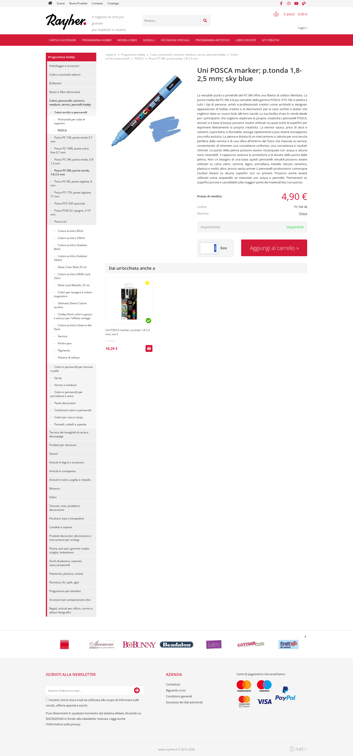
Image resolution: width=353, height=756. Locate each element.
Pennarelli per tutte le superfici (69, 121)
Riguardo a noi (176, 690)
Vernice (62, 336)
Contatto (97, 3)
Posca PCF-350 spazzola (69, 203)
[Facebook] (281, 3)
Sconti (61, 3)
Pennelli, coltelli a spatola (70, 424)
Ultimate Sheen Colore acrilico (70, 305)
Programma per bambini (65, 591)
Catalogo (113, 3)
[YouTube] (296, 3)
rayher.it (110, 55)
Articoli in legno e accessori (66, 462)
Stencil (53, 454)
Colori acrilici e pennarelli (70, 112)
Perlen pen (65, 343)
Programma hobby (97, 40)
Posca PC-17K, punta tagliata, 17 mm (70, 194)
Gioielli (149, 40)
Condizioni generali (179, 696)
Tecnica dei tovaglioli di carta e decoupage (68, 434)
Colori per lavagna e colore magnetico (73, 294)
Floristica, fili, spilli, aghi (64, 582)
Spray (58, 378)
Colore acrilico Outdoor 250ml (70, 258)
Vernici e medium (65, 385)
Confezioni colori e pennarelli (72, 410)
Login (302, 28)
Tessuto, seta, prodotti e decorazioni (64, 508)
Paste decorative (65, 403)
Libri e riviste (246, 40)
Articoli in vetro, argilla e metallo (70, 480)
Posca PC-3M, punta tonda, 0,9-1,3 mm (72, 161)
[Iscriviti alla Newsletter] (136, 690)
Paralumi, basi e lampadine (66, 518)
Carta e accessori (62, 40)
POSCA (62, 130)
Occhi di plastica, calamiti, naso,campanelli (65, 563)
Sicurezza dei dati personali (184, 702)
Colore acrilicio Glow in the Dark (73, 327)
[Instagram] (289, 3)
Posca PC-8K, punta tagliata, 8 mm (71, 183)
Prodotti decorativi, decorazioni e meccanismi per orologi (70, 538)
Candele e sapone (60, 527)
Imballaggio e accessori (64, 66)
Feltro (53, 497)
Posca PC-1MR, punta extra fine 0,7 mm (69, 150)
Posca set (60, 221)
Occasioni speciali (175, 40)
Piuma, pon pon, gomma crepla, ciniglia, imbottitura (69, 550)
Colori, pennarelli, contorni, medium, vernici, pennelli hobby (70, 102)
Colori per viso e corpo (68, 417)
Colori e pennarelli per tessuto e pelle (71, 369)
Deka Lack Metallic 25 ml (73, 285)
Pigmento (64, 350)
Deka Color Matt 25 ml (72, 267)
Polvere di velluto (69, 357)
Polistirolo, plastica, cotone (66, 574)
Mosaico (54, 488)
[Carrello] (287, 13)
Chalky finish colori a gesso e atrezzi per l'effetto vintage (73, 316)
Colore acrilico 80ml (70, 231)
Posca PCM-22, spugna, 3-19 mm (70, 212)
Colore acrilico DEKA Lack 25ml (72, 276)
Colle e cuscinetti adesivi (64, 74)
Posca (303, 213)
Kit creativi (270, 40)
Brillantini (55, 83)
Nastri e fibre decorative (64, 92)
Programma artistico (213, 40)
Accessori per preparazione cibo (70, 600)
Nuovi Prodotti (78, 3)
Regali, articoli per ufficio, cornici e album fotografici (71, 610)
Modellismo (127, 40)
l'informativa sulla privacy (63, 724)
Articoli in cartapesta (62, 471)
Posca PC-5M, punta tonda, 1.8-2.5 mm (70, 172)
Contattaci (173, 684)
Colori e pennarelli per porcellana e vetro (66, 394)
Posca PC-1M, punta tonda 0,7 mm (71, 139)
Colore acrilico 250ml (71, 238)
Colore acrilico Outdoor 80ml (70, 247)
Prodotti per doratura (62, 445)
